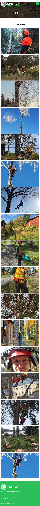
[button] (37, 3)
